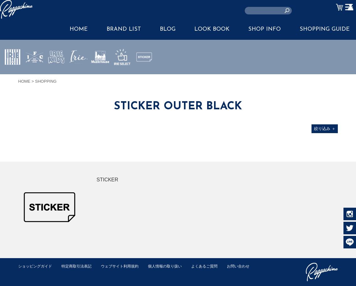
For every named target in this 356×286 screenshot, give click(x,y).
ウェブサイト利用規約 (126, 266)
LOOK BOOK (211, 29)
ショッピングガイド (36, 266)
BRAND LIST (124, 29)
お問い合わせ (30, 272)
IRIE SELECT (122, 75)
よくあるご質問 (216, 266)
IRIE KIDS (56, 75)
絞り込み (325, 128)
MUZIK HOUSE (100, 75)
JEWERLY (78, 71)
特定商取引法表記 (80, 266)
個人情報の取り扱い (174, 266)
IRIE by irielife (12, 75)
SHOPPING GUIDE (325, 29)
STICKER (144, 71)
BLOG (167, 29)
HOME (79, 29)
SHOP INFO (264, 29)
